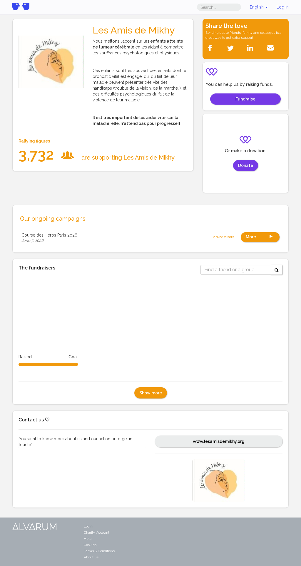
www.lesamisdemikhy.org (219, 441)
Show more (150, 393)
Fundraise (245, 99)
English (259, 7)
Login (88, 526)
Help (87, 539)
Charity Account (96, 532)
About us (91, 557)
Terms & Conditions (99, 551)
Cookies (90, 545)
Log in (283, 7)
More (260, 236)
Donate (245, 165)
